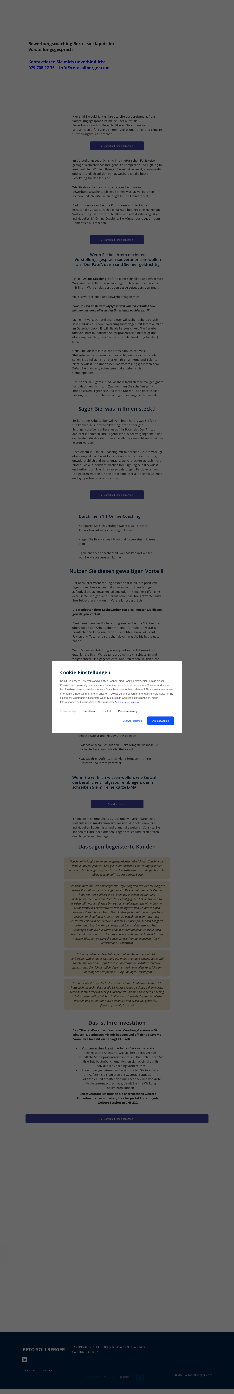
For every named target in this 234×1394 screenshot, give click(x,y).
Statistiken (87, 711)
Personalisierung (126, 711)
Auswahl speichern (132, 720)
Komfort (105, 711)
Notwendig (68, 711)
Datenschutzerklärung (127, 702)
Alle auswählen (160, 720)
